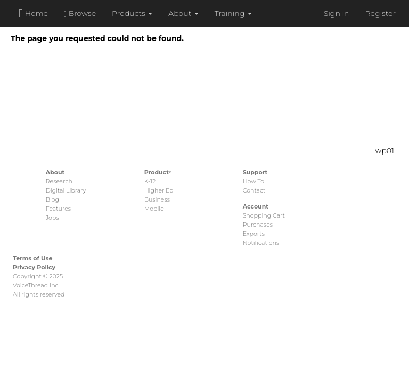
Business (157, 199)
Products (132, 13)
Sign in (336, 13)
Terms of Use (32, 258)
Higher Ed (159, 190)
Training (233, 13)
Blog (52, 199)
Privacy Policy (34, 267)
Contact (254, 190)
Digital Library (66, 190)
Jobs (52, 217)
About (183, 13)
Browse (80, 13)
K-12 (150, 181)
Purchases (258, 224)
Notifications (261, 242)
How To (253, 181)
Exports (254, 233)
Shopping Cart (264, 215)
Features (58, 208)
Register (380, 13)
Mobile (154, 208)
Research (59, 181)
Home (33, 13)
